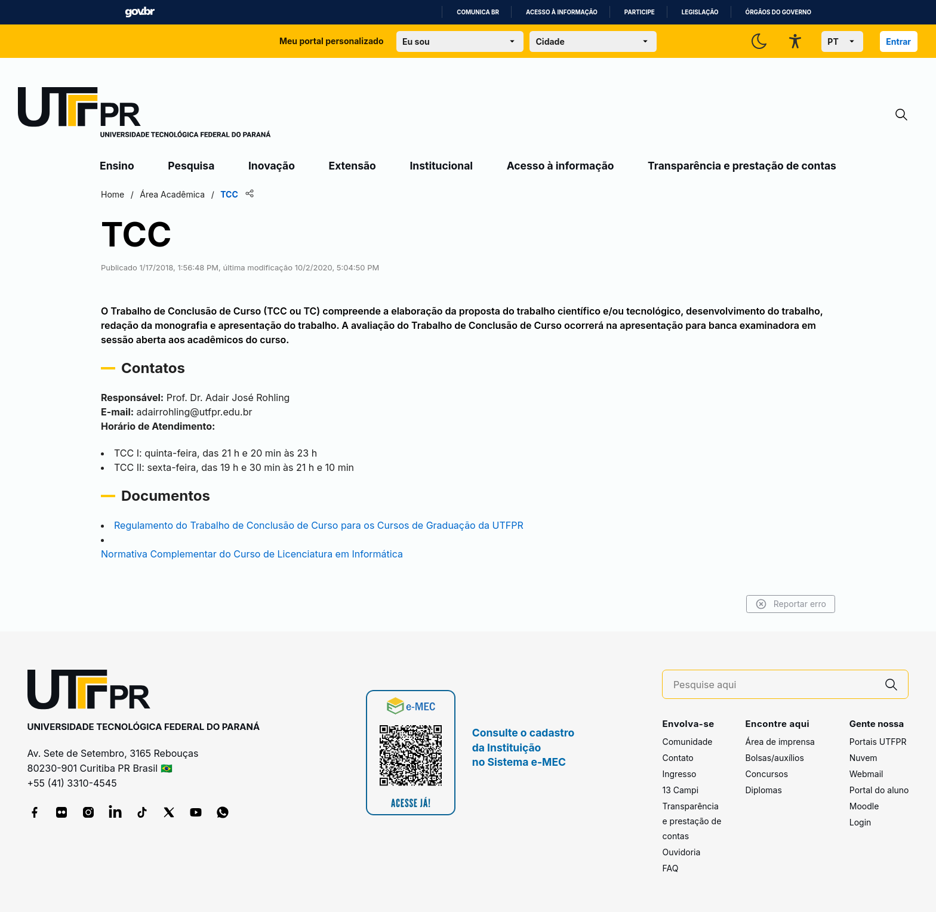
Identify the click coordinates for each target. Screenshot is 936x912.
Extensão (352, 165)
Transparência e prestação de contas (742, 165)
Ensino (117, 165)
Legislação (700, 12)
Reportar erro (790, 604)
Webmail (866, 774)
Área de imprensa (779, 742)
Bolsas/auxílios (774, 758)
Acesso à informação (562, 12)
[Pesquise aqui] (774, 685)
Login (860, 822)
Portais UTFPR (878, 742)
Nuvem (863, 758)
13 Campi (680, 790)
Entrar (898, 41)
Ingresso (679, 774)
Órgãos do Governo (778, 12)
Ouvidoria (681, 852)
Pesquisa (191, 165)
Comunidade (687, 742)
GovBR (140, 12)
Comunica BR (478, 12)
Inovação (271, 165)
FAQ (670, 868)
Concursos (766, 774)
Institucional (441, 165)
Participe (639, 12)
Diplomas (763, 790)
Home (112, 194)
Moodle (864, 806)
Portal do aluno (879, 790)
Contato (677, 758)
